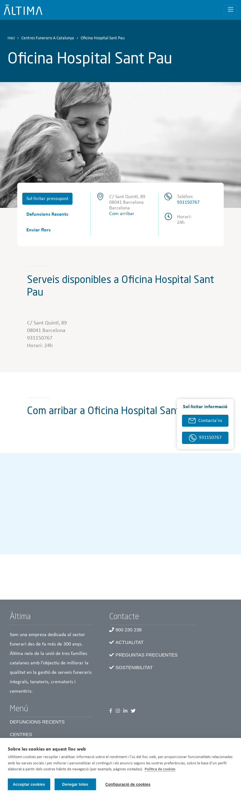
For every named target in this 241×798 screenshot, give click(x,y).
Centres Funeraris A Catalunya (47, 38)
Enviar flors (38, 230)
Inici (11, 38)
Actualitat (129, 642)
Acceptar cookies (29, 784)
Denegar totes (75, 784)
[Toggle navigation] (231, 10)
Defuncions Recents (47, 214)
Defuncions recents (37, 721)
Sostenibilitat (134, 667)
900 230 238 (128, 629)
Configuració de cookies (128, 784)
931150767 (188, 202)
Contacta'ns (210, 420)
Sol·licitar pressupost (47, 198)
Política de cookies (160, 769)
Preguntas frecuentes (146, 654)
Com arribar (121, 213)
